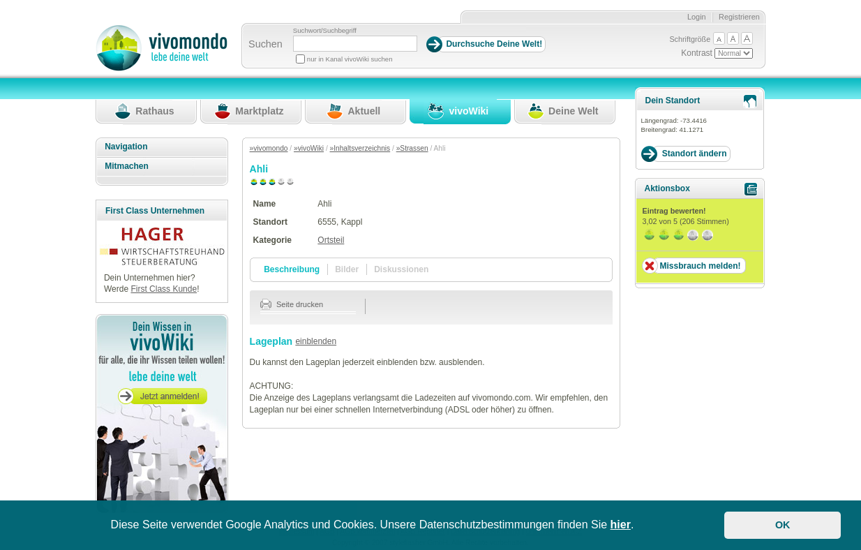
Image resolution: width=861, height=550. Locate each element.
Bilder (347, 269)
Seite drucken (292, 304)
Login (696, 17)
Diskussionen (401, 269)
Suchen (265, 44)
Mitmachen (127, 166)
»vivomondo (269, 148)
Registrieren (739, 17)
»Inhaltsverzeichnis (360, 148)
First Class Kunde (163, 289)
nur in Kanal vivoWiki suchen (350, 59)
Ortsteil (330, 240)
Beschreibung (292, 269)
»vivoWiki (309, 148)
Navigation (126, 146)
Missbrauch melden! (699, 266)
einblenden (315, 341)
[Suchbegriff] (355, 44)
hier (621, 524)
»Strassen (412, 148)
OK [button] (783, 524)
